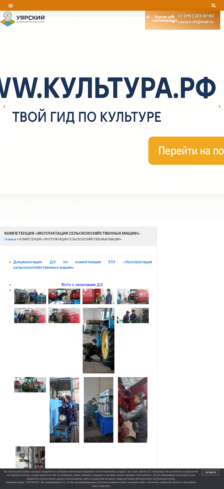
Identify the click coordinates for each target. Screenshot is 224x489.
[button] (10, 5)
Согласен (210, 472)
